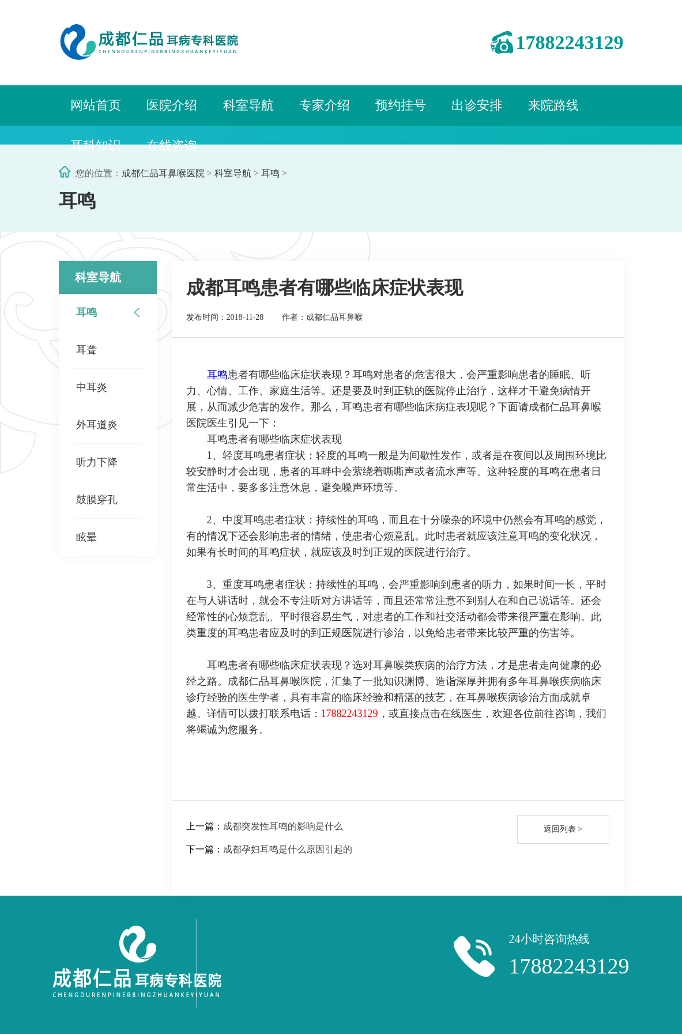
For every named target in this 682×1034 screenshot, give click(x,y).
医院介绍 (171, 105)
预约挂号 (400, 105)
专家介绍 (324, 105)
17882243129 (570, 42)
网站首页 (95, 105)
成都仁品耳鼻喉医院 (163, 173)
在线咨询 (171, 145)
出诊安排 (476, 105)
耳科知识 (95, 145)
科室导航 (248, 105)
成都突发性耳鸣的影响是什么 (283, 826)
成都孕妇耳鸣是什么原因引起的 (287, 849)
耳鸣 (270, 173)
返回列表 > (563, 829)
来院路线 (553, 105)
